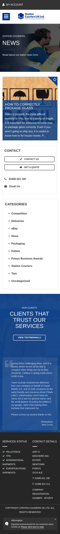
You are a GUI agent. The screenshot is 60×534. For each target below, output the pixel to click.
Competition (19, 213)
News (14, 236)
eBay (14, 228)
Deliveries (17, 221)
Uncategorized (20, 281)
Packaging (18, 243)
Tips (14, 273)
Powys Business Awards (27, 258)
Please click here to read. (32, 527)
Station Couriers (21, 265)
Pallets (15, 251)
